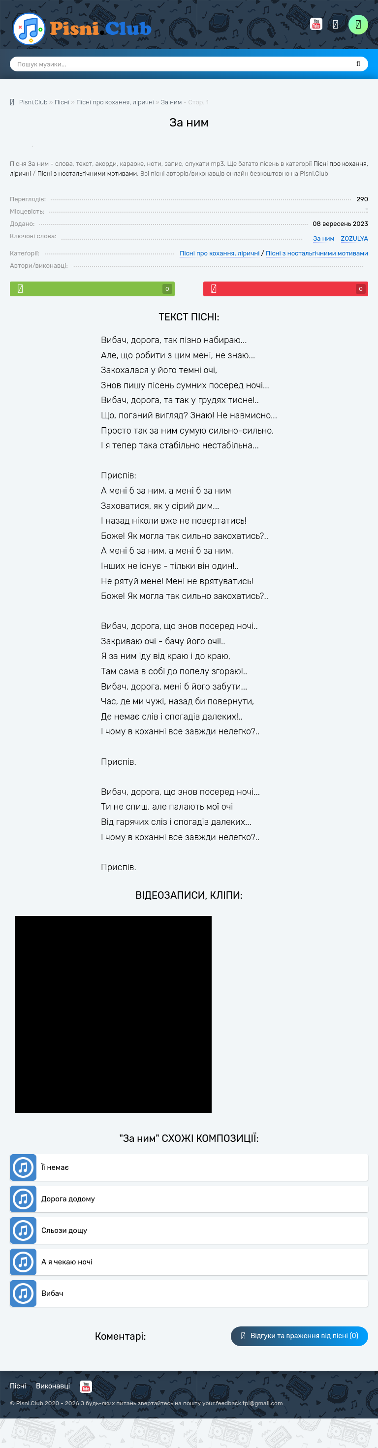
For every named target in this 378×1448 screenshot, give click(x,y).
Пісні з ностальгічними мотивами (87, 173)
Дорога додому (68, 1199)
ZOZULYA (354, 238)
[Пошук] (358, 64)
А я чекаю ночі (67, 1262)
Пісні (18, 1386)
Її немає (55, 1167)
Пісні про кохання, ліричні (219, 253)
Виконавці (53, 1386)
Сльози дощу (64, 1230)
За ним (171, 102)
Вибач (52, 1293)
